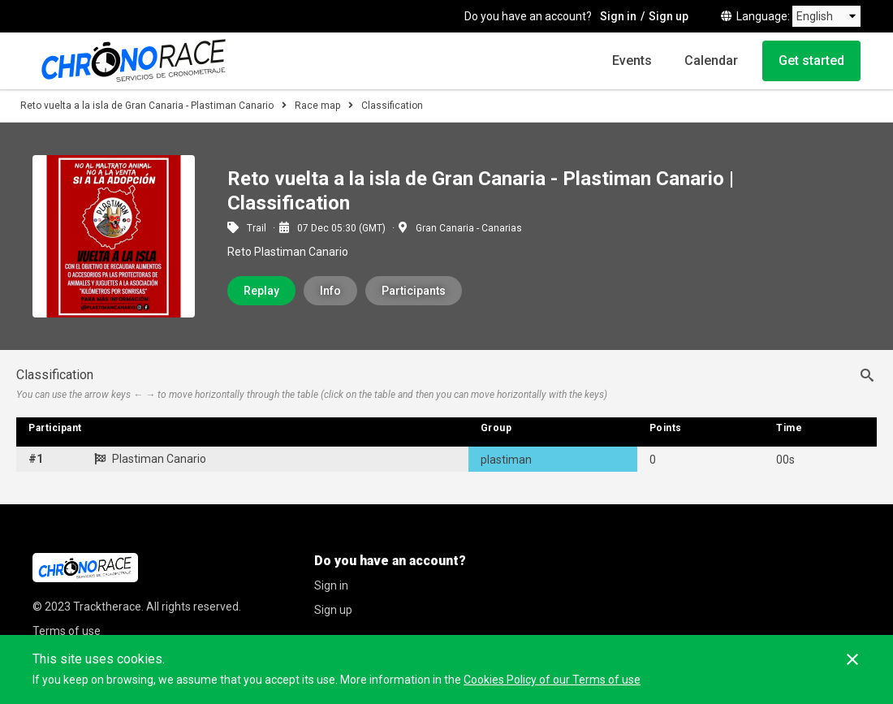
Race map (317, 105)
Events (632, 60)
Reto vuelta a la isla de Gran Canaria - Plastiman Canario (147, 105)
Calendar (711, 60)
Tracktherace (107, 606)
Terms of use (66, 630)
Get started (811, 60)
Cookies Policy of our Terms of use (552, 679)
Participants (414, 290)
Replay (261, 290)
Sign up (668, 16)
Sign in (618, 16)
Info (330, 290)
